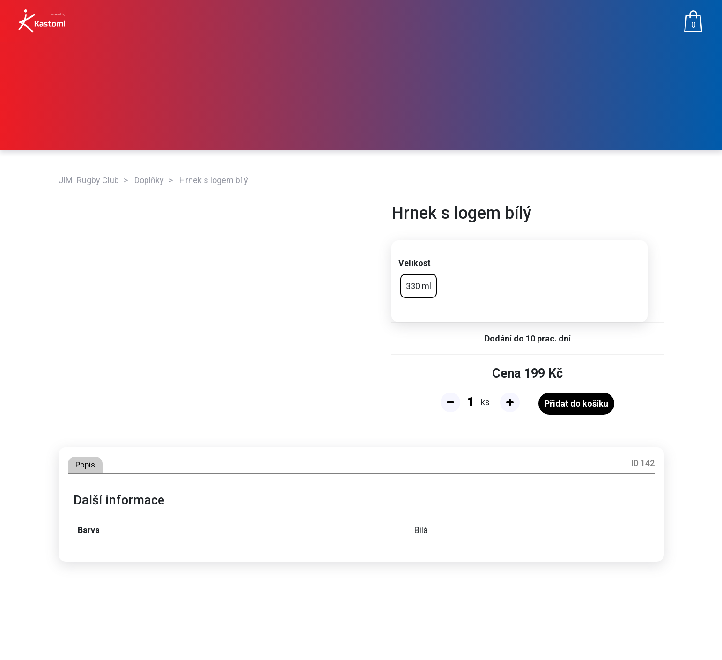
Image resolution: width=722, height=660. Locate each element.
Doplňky (149, 180)
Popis (85, 464)
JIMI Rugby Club (89, 180)
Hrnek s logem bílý (213, 180)
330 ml (418, 286)
